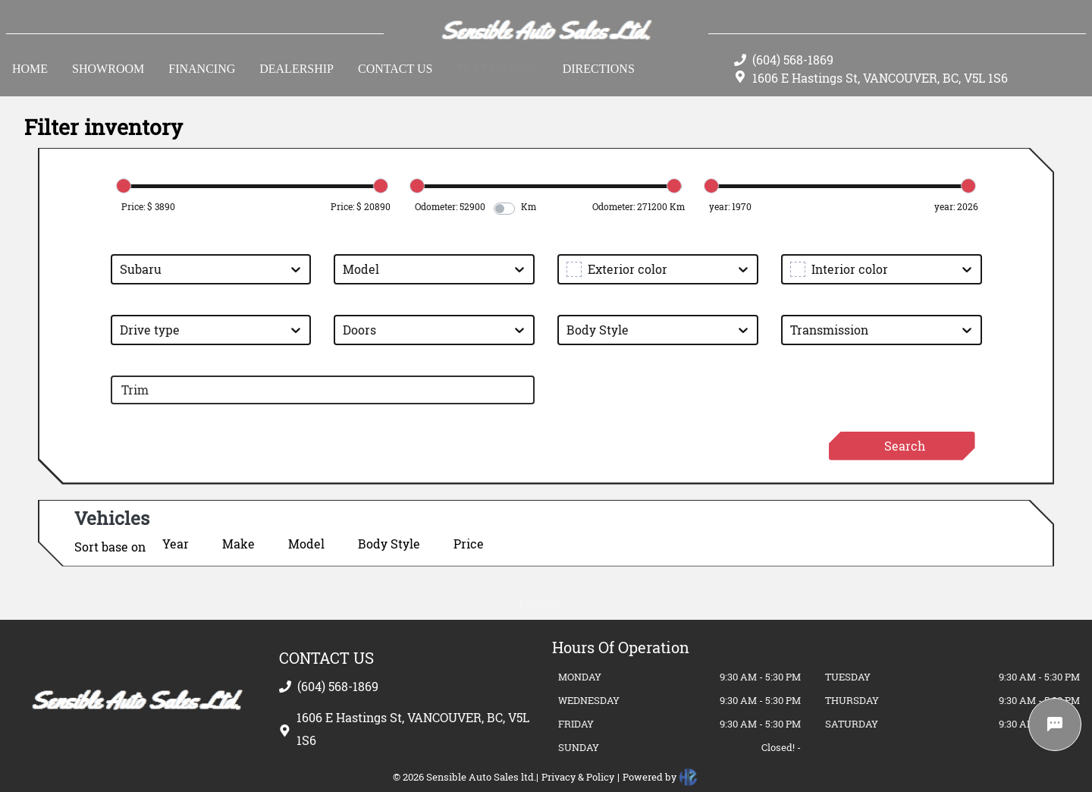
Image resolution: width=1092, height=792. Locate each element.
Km (528, 206)
